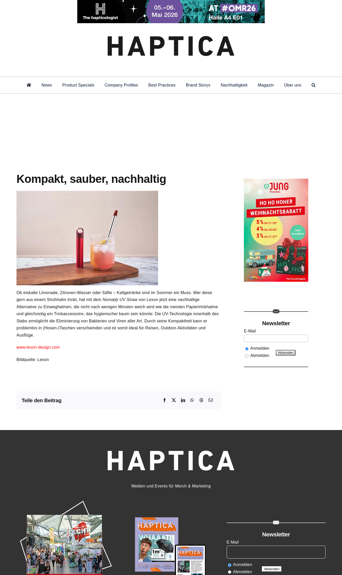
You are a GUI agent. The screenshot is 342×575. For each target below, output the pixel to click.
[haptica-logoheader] (171, 30)
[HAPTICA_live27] (65, 501)
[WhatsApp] (192, 400)
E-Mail (250, 331)
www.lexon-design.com (38, 347)
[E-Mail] (210, 400)
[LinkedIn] (183, 400)
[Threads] (201, 400)
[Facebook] (164, 400)
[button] (313, 85)
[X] (173, 400)
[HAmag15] (171, 501)
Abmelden (259, 355)
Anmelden (259, 348)
